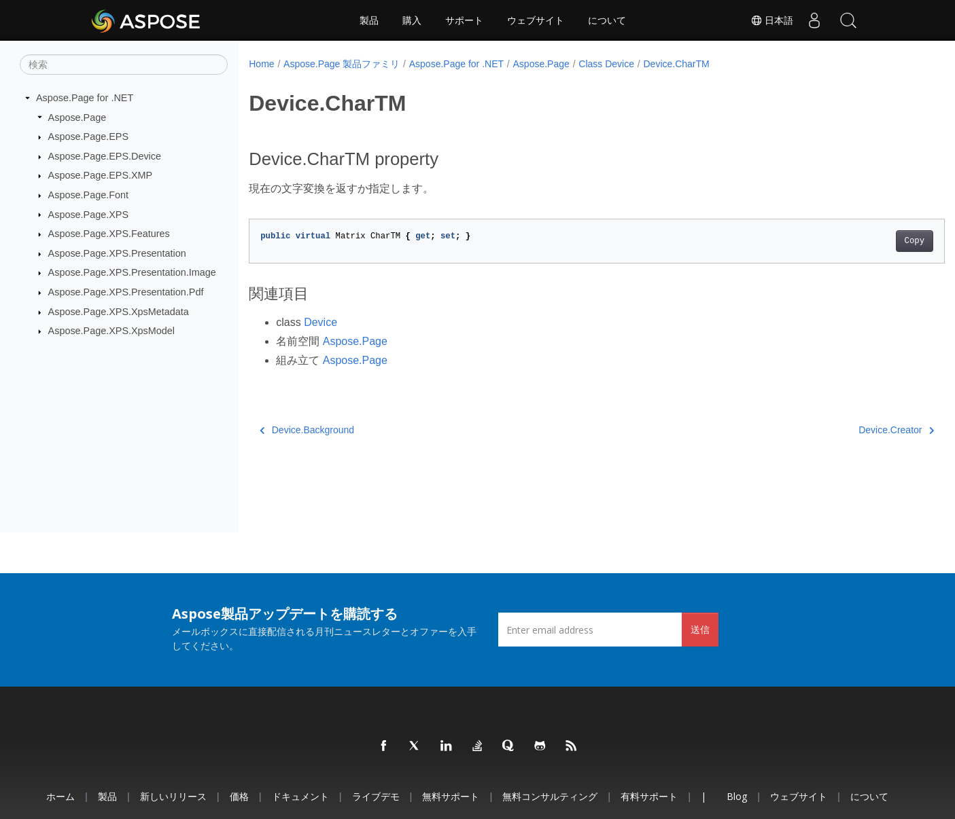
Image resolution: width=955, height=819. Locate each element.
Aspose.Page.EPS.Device (104, 156)
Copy (866, 241)
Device (320, 322)
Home (261, 63)
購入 (411, 20)
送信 (700, 629)
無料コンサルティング (549, 796)
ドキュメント (300, 796)
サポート (464, 20)
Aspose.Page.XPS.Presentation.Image (132, 272)
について (607, 20)
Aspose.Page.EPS (88, 136)
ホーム (60, 796)
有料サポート (649, 796)
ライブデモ (376, 796)
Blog (737, 796)
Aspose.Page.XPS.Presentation (117, 253)
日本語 (772, 20)
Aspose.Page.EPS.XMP (100, 175)
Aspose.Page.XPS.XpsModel (111, 330)
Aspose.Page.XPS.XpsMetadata (118, 311)
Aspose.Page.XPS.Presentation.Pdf (126, 292)
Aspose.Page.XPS (88, 213)
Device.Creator (848, 429)
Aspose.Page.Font (88, 194)
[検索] (124, 64)
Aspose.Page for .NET (84, 97)
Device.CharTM (677, 63)
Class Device (606, 63)
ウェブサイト (535, 20)
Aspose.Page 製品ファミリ (341, 63)
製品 (369, 20)
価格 (239, 796)
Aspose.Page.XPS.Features (109, 233)
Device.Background (307, 429)
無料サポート (450, 796)
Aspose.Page (77, 116)
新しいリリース (173, 796)
